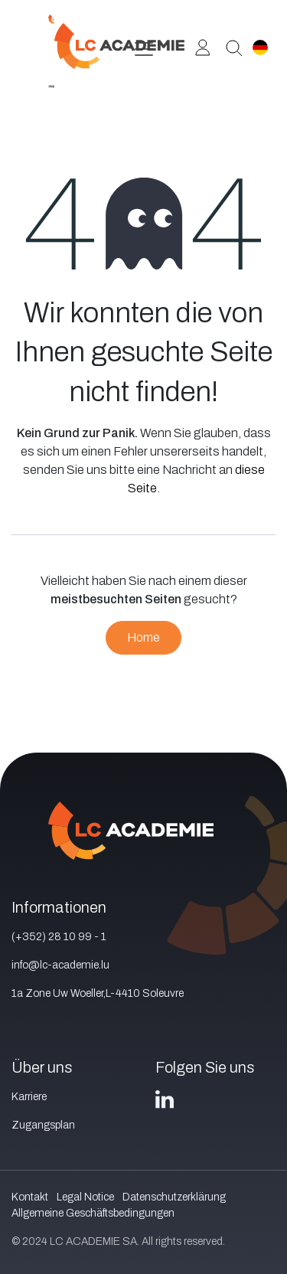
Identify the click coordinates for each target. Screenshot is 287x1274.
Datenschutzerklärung (174, 1197)
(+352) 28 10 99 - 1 (58, 936)
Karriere (29, 1096)
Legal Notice (85, 1197)
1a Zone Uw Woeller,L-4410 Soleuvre (97, 993)
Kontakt (29, 1197)
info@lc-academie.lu (60, 965)
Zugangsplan (43, 1125)
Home (143, 637)
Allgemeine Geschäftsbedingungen (92, 1213)
